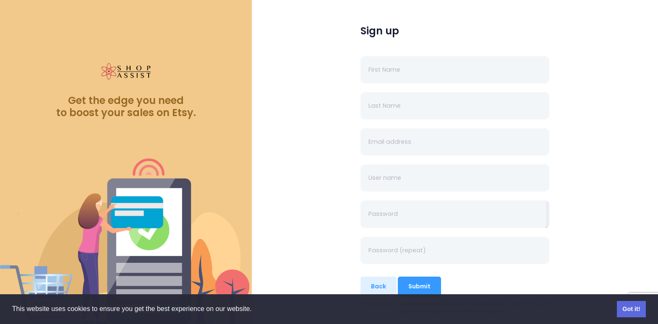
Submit (419, 286)
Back (378, 286)
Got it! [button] (631, 309)
